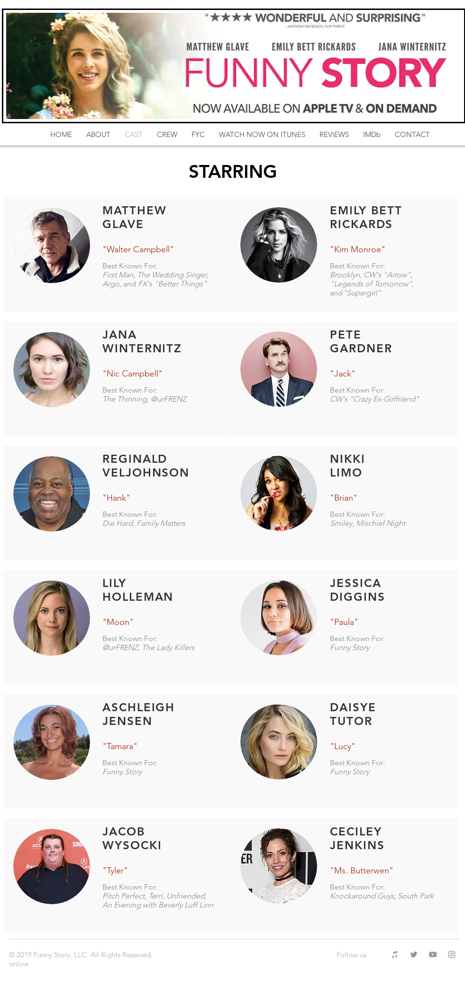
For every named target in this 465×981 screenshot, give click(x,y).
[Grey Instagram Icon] (451, 954)
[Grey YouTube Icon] (433, 954)
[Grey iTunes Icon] (395, 954)
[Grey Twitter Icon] (414, 954)
